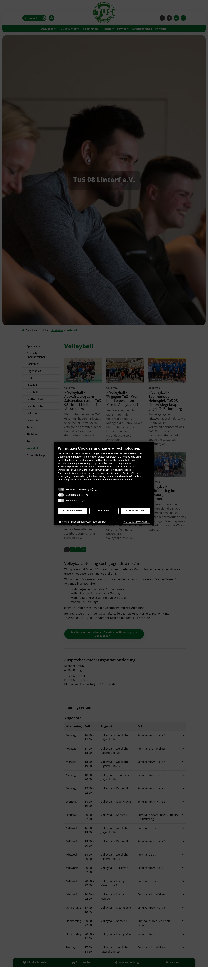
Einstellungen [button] (99, 522)
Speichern (104, 510)
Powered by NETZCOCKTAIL (136, 522)
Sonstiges (71, 500)
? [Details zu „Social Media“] (86, 495)
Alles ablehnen (72, 510)
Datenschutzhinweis (81, 522)
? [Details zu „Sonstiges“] (83, 500)
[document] (104, 465)
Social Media (73, 495)
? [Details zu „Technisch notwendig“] (95, 489)
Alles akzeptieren (135, 510)
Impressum (63, 522)
